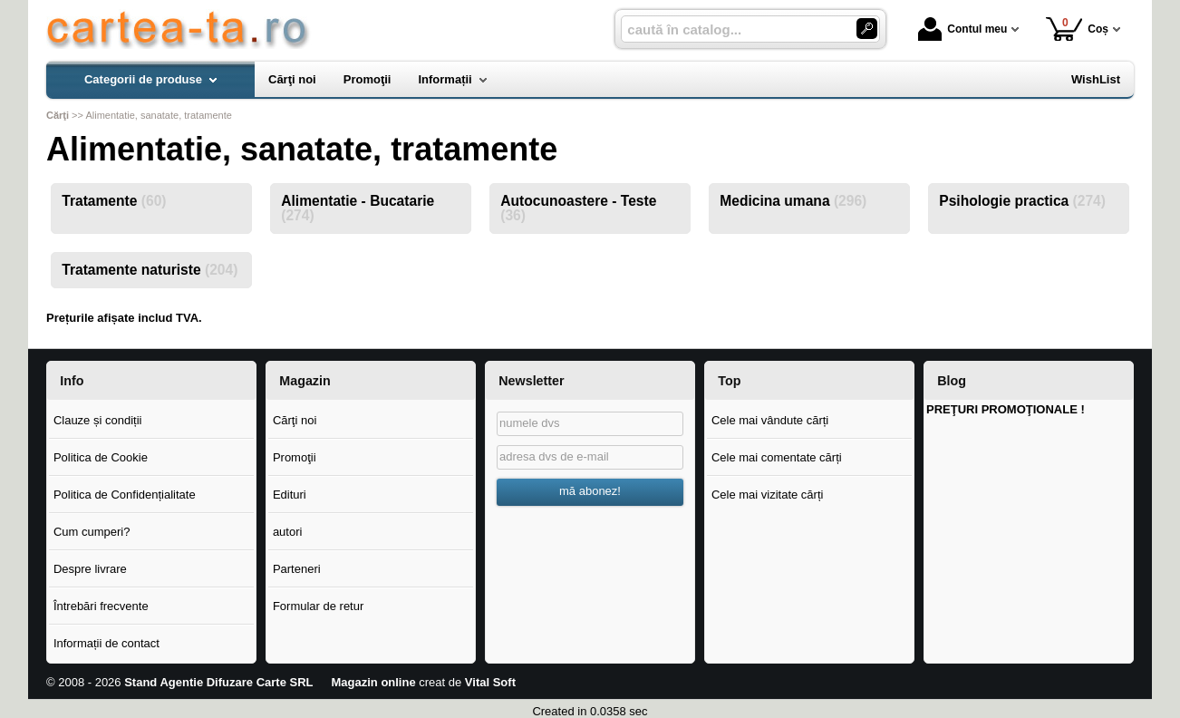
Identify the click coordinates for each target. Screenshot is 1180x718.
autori (288, 531)
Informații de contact (106, 643)
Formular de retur (318, 606)
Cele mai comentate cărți (776, 457)
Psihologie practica (1022, 201)
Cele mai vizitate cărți (767, 494)
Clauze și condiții (97, 420)
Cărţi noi (294, 420)
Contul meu (962, 29)
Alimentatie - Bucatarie (357, 208)
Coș (1077, 28)
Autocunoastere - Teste (578, 208)
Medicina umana (793, 201)
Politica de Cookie (100, 457)
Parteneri (297, 569)
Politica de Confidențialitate (124, 494)
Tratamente (114, 201)
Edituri (289, 494)
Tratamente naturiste (149, 269)
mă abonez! (590, 491)
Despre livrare (90, 569)
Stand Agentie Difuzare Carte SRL (218, 682)
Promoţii (294, 457)
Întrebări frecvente (101, 606)
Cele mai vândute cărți (769, 420)
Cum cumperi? (92, 531)
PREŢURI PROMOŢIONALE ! (1005, 409)
